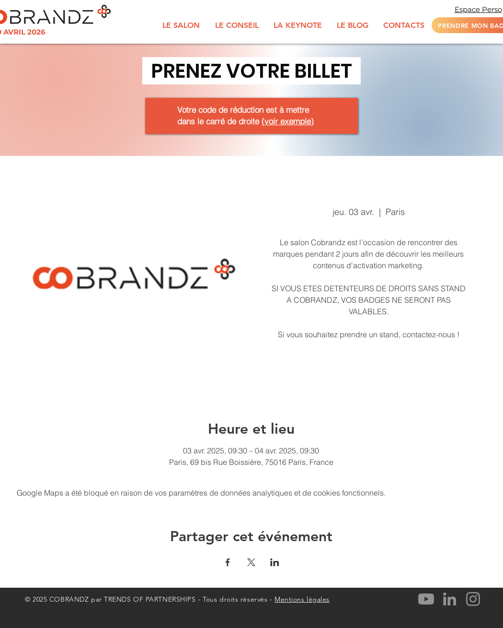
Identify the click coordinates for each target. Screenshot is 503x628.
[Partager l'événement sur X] (251, 562)
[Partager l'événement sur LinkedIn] (274, 562)
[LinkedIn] (449, 599)
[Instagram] (473, 599)
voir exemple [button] (287, 121)
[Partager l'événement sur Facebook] (227, 562)
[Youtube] (426, 599)
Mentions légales (302, 599)
